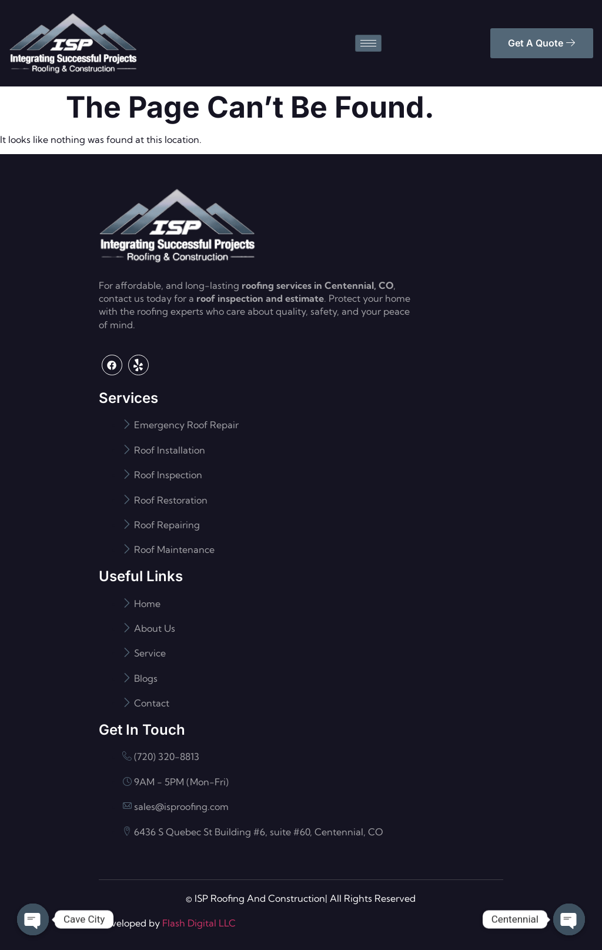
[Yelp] (138, 365)
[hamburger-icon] (368, 43)
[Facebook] (112, 365)
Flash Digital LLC (199, 923)
